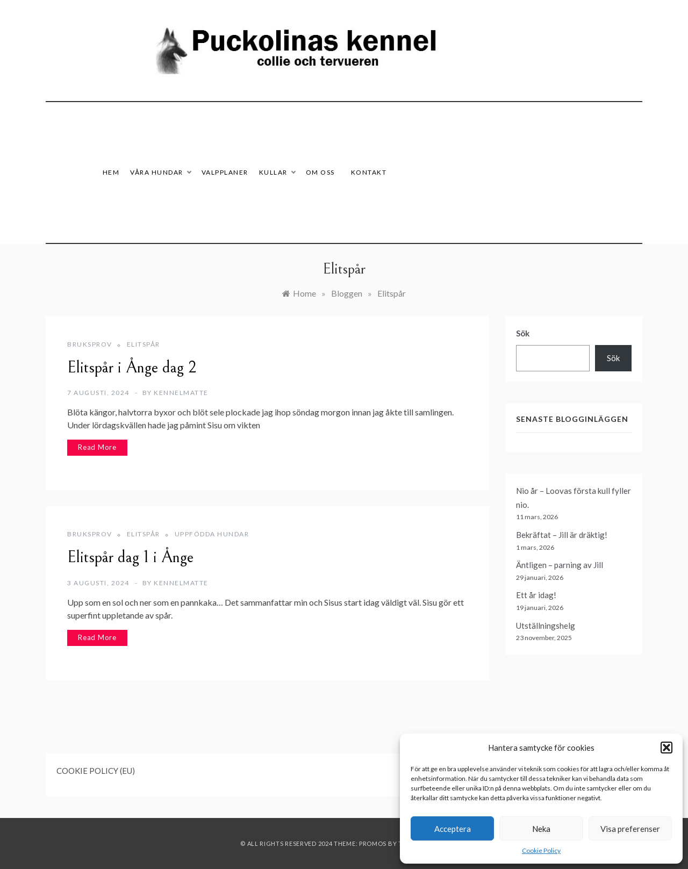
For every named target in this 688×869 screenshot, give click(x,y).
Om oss (320, 172)
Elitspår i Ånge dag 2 (132, 367)
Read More (97, 447)
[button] (666, 747)
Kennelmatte (181, 393)
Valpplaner (225, 172)
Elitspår (143, 344)
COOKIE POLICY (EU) (95, 770)
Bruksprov (89, 344)
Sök (522, 333)
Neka (541, 829)
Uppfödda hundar (212, 534)
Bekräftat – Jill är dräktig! (561, 535)
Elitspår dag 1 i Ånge (130, 557)
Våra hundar (160, 172)
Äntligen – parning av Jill (559, 565)
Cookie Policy (541, 850)
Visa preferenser (630, 829)
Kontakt (369, 172)
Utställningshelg (545, 625)
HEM (111, 172)
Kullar (277, 172)
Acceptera (452, 829)
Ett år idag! (536, 595)
